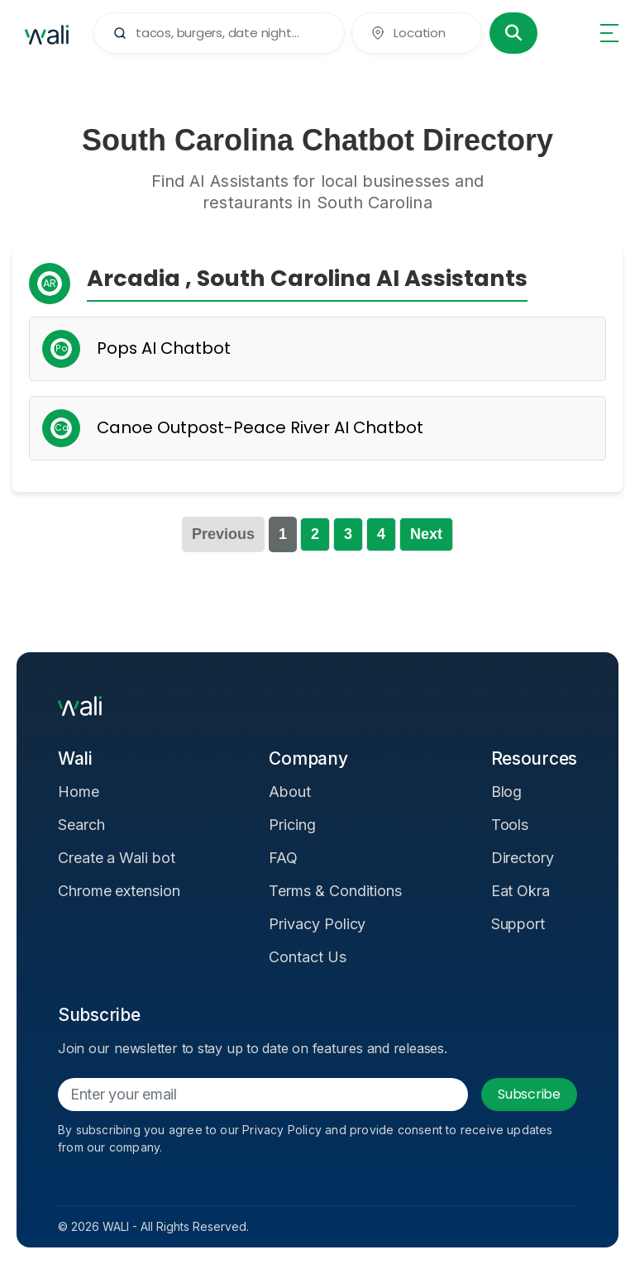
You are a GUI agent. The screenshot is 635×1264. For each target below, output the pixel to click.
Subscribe (529, 1094)
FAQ (283, 857)
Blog (507, 791)
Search (81, 824)
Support (518, 923)
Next (426, 534)
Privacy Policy (317, 923)
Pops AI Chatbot (164, 348)
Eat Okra (520, 890)
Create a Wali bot (116, 857)
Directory (522, 857)
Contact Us (307, 957)
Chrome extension (119, 890)
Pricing (292, 824)
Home (78, 791)
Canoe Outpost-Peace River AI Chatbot (260, 427)
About (290, 791)
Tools (510, 824)
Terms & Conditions (335, 890)
